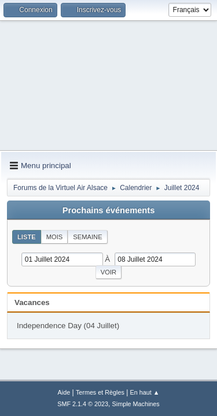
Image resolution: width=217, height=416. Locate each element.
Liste (26, 236)
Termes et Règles (100, 392)
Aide (64, 392)
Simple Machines (136, 403)
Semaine (87, 236)
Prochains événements (108, 210)
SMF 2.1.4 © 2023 (82, 403)
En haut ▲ (145, 392)
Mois (54, 236)
